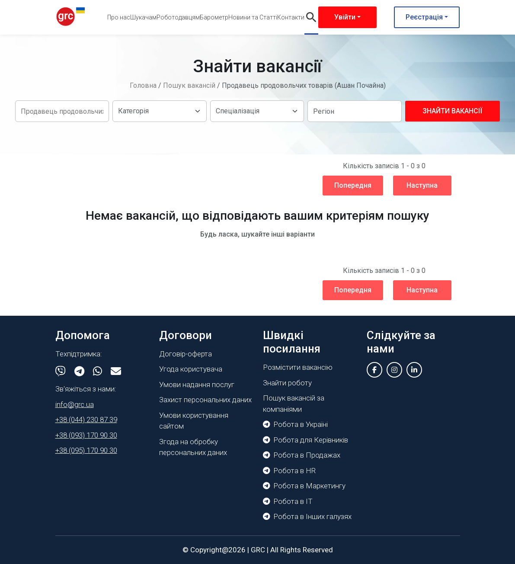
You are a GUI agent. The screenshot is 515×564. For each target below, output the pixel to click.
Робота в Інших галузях (307, 516)
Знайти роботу (287, 382)
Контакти (290, 17)
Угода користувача (190, 369)
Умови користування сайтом (193, 421)
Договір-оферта (185, 353)
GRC (258, 549)
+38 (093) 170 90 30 (86, 435)
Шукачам (143, 17)
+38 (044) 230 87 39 (86, 419)
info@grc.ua (74, 404)
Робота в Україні (295, 424)
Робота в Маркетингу (304, 485)
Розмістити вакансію (298, 367)
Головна (143, 85)
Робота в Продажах (301, 455)
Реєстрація (424, 17)
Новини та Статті (252, 17)
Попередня (352, 185)
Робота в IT (288, 501)
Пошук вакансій (189, 85)
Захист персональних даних (205, 399)
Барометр (214, 17)
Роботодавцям (178, 17)
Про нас (118, 17)
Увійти (344, 17)
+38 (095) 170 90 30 (86, 450)
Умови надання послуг (196, 384)
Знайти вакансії (452, 111)
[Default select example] (159, 111)
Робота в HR (289, 470)
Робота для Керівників (305, 440)
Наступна (422, 185)
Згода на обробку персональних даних (193, 447)
